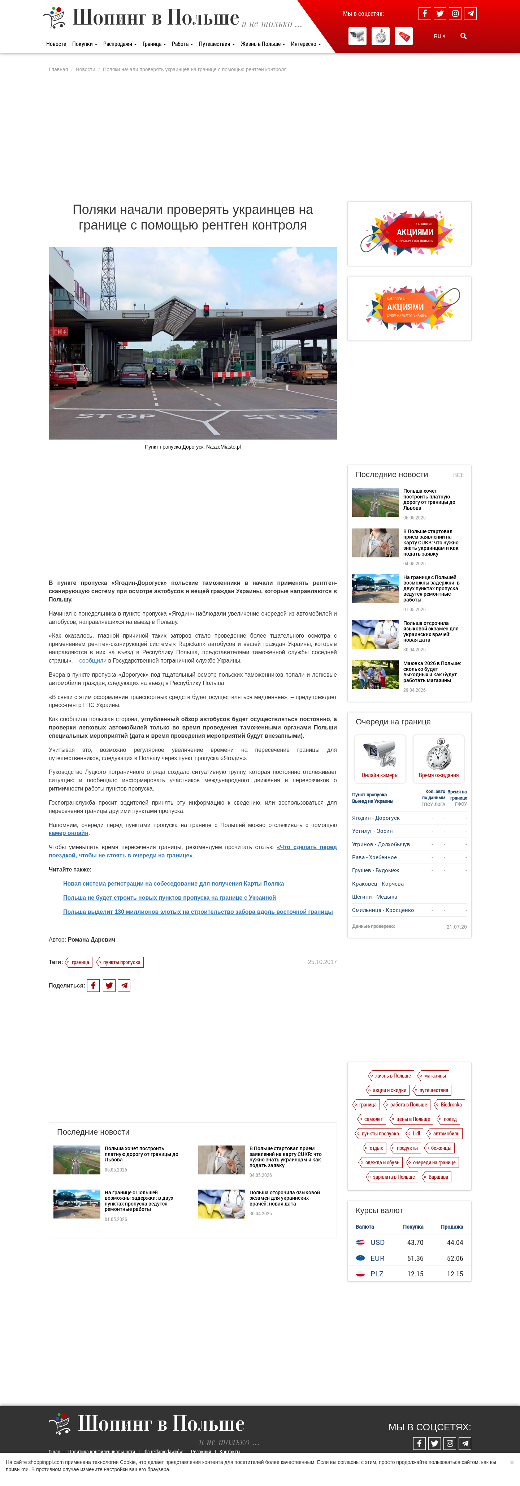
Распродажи (120, 43)
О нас (54, 1451)
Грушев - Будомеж (375, 870)
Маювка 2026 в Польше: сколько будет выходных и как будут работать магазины (432, 671)
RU (439, 36)
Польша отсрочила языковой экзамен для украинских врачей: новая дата (285, 1198)
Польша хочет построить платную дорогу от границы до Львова (141, 1154)
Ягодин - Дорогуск (376, 817)
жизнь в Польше (393, 1075)
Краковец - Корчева (378, 883)
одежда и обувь (382, 1162)
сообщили (93, 661)
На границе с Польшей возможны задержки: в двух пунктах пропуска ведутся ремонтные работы (139, 1200)
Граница (154, 43)
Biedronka (451, 1104)
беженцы (441, 1147)
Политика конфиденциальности (101, 1451)
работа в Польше (408, 1104)
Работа (182, 43)
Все (459, 475)
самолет (373, 1118)
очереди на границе (434, 1162)
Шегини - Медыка (374, 896)
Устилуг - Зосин (372, 830)
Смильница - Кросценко (383, 909)
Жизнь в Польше (263, 43)
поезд (450, 1118)
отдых (376, 1147)
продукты (407, 1147)
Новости (56, 43)
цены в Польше (413, 1118)
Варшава (438, 1176)
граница (80, 961)
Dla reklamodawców (163, 1451)
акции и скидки (389, 1089)
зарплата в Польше (394, 1176)
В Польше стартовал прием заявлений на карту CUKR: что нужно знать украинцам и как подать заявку (286, 1156)
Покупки (85, 43)
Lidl (416, 1133)
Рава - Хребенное (374, 857)
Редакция (201, 1451)
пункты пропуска (121, 961)
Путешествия (217, 43)
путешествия (434, 1089)
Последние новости (392, 474)
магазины (435, 1075)
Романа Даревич (91, 940)
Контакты (230, 1451)
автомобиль (446, 1133)
